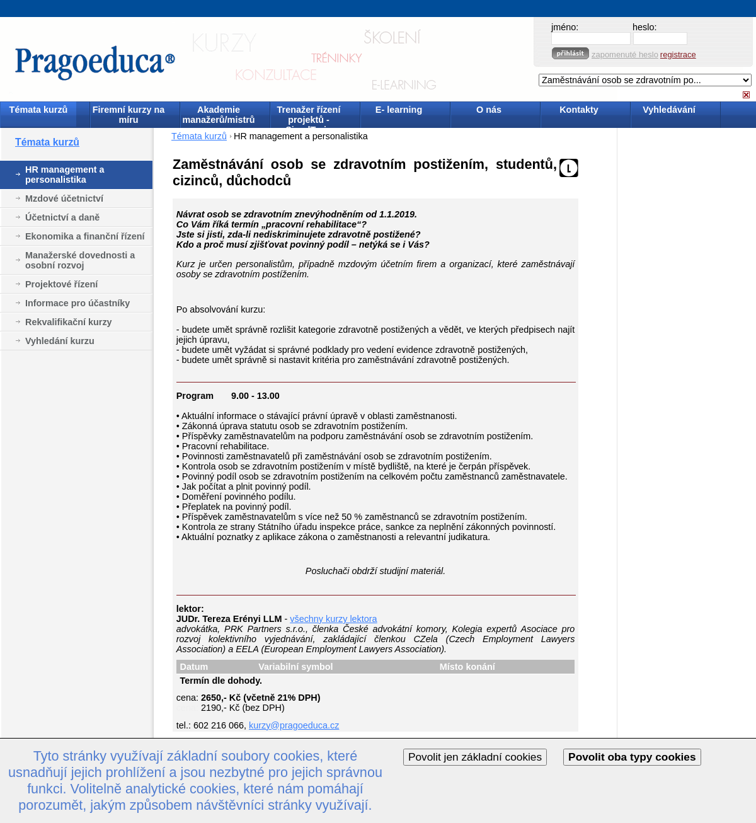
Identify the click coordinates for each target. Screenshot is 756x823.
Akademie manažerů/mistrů (218, 115)
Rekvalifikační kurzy (68, 322)
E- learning (398, 110)
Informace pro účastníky (77, 303)
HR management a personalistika (65, 174)
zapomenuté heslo (625, 54)
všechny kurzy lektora (333, 619)
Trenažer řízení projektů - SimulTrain (309, 116)
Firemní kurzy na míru (128, 115)
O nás (488, 110)
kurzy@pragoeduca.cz (294, 725)
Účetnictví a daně (62, 217)
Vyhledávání (669, 110)
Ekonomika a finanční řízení (85, 236)
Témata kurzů (38, 110)
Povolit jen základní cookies (475, 757)
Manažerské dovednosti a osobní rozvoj (80, 260)
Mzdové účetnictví (64, 198)
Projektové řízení (61, 284)
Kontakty (578, 110)
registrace (678, 54)
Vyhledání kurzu (59, 341)
